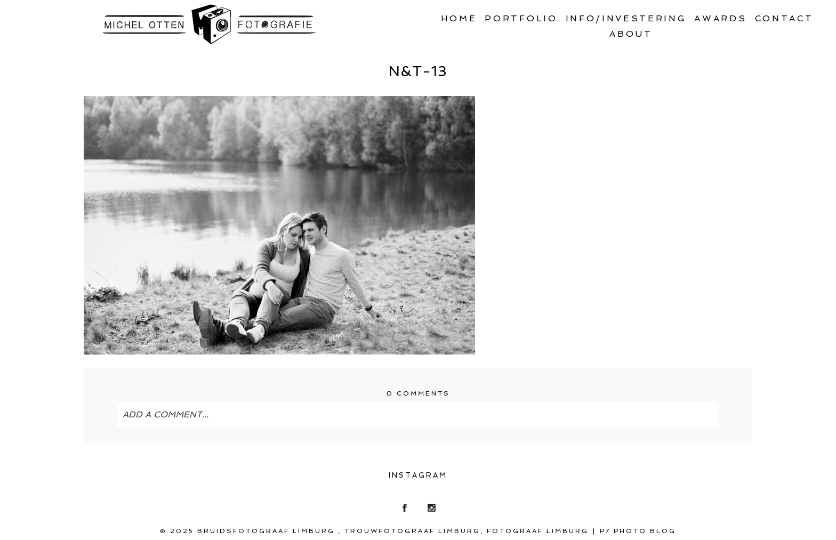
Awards (720, 18)
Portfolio (521, 18)
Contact (784, 18)
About (630, 34)
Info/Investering (626, 18)
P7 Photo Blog (638, 531)
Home (459, 18)
